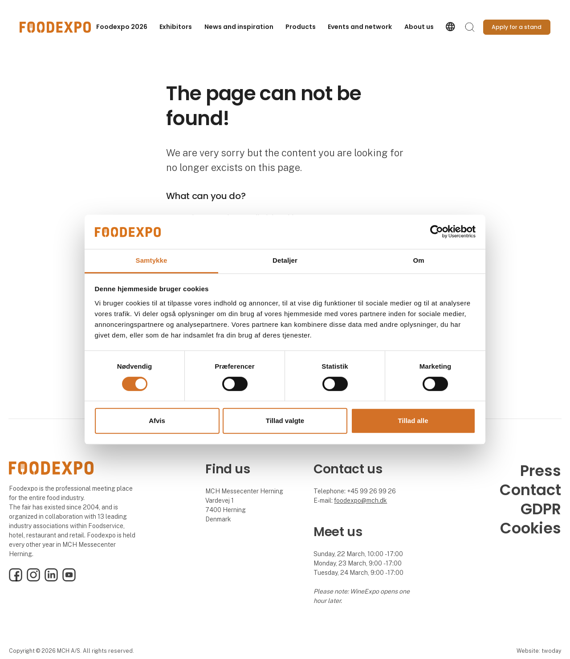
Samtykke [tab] (151, 260)
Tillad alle (413, 420)
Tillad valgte (285, 420)
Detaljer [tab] (285, 260)
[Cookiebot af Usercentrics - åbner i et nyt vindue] (437, 232)
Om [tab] (418, 260)
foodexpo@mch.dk (360, 500)
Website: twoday (539, 650)
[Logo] (55, 27)
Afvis (157, 420)
